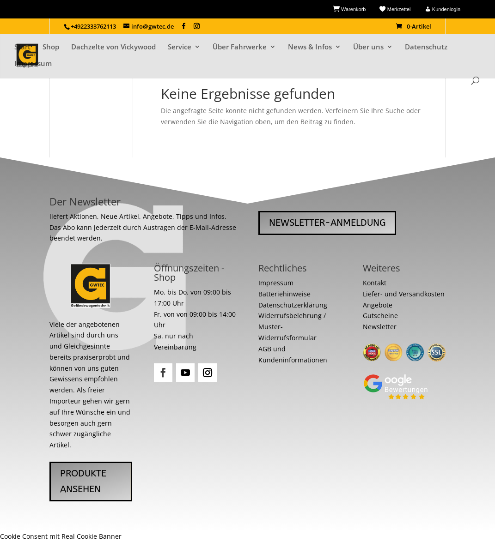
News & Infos (310, 47)
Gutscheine (380, 315)
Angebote (377, 305)
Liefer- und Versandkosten (404, 293)
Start (22, 47)
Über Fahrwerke (240, 47)
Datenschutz (426, 47)
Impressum (33, 64)
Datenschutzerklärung (292, 305)
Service (179, 47)
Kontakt (374, 282)
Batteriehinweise (284, 293)
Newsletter (380, 326)
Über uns (368, 47)
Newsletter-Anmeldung (327, 222)
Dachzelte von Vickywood (113, 47)
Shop (51, 47)
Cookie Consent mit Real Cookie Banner (61, 536)
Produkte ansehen (83, 481)
